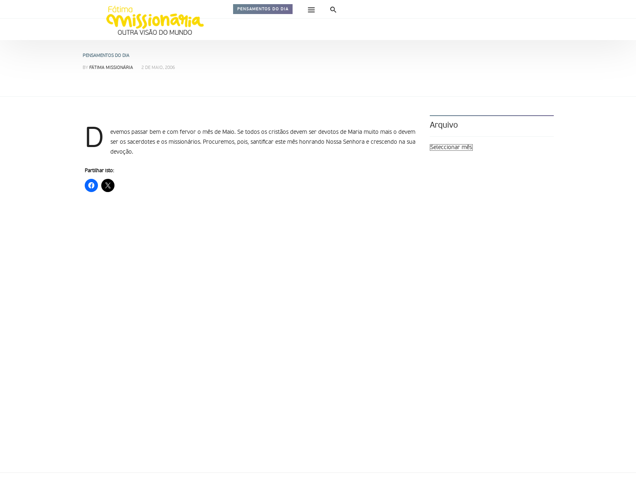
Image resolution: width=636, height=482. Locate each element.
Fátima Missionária (111, 68)
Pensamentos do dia (262, 9)
